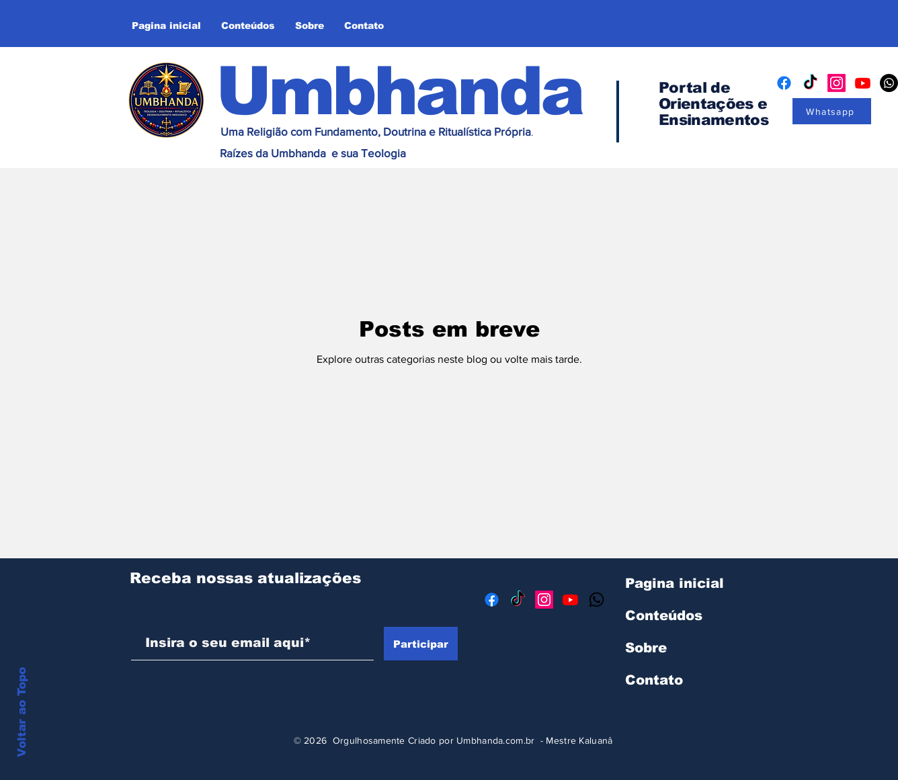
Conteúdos (663, 615)
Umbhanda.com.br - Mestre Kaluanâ (534, 740)
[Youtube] (863, 83)
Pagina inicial (674, 583)
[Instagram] (836, 83)
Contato (654, 680)
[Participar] (421, 643)
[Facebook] (784, 83)
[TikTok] (810, 83)
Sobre (646, 647)
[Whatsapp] (831, 111)
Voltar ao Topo (21, 712)
